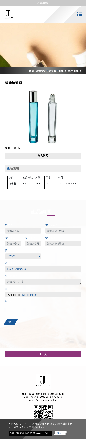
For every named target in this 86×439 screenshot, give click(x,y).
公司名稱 (30, 237)
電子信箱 (51, 225)
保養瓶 (52, 71)
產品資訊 (41, 71)
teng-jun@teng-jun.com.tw (47, 397)
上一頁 (43, 354)
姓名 (8, 225)
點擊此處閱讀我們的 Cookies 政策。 (30, 433)
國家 (8, 250)
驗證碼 (9, 301)
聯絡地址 (50, 237)
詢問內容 (11, 275)
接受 (59, 433)
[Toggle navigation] (79, 14)
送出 (10, 322)
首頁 (31, 71)
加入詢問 (43, 155)
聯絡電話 (10, 237)
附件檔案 (10, 288)
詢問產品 (10, 263)
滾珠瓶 (62, 71)
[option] (43, 117)
